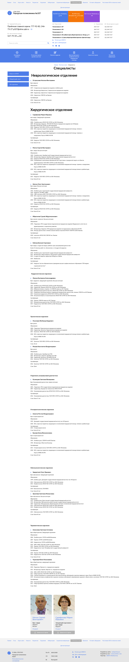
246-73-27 (96, 26)
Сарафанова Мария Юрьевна (64, 618)
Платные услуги (76, 2)
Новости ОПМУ (14, 73)
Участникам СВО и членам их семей (111, 2)
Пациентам (35, 2)
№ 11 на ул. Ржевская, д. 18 (92, 14)
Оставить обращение (95, 2)
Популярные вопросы (17, 54)
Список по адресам (55, 53)
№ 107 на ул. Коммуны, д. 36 (60, 14)
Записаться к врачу (93, 53)
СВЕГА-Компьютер (112, 655)
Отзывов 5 (58, 629)
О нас (14, 2)
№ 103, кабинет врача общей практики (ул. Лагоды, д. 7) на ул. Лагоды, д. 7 (107, 16)
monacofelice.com (116, 653)
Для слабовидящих (59, 42)
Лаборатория (51, 2)
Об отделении (13, 84)
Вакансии (85, 2)
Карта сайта (21, 2)
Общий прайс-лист (15, 79)
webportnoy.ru (116, 652)
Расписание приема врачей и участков (36, 54)
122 (106, 26)
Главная (9, 2)
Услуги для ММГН (59, 40)
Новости (28, 2)
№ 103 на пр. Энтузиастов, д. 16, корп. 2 (76, 15)
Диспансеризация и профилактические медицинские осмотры (74, 56)
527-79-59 (12, 36)
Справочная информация (63, 2)
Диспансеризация (65, 7)
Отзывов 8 (35, 629)
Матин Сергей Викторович (39, 618)
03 (20, 36)
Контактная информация (112, 54)
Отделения (43, 2)
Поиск (48, 43)
